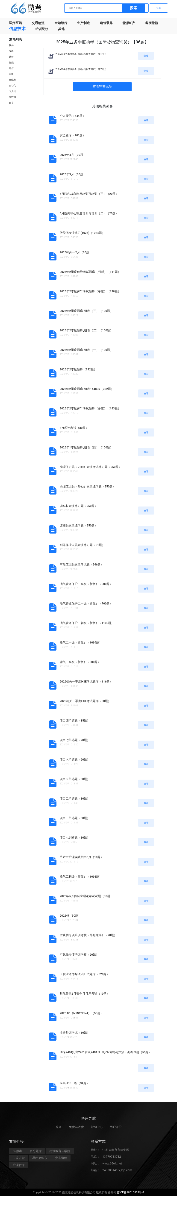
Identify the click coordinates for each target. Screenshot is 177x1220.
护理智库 (19, 1167)
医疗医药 (15, 23)
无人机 (12, 91)
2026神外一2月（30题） (76, 252)
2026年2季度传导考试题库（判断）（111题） (90, 272)
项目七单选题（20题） (75, 740)
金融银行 (60, 23)
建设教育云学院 (59, 1153)
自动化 (12, 85)
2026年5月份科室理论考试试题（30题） (86, 896)
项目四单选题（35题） (75, 720)
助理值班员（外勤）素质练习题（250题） (87, 486)
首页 (58, 1129)
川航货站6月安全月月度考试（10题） (84, 993)
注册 (139, 8)
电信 (11, 68)
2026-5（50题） (70, 915)
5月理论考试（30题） (74, 428)
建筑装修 (106, 23)
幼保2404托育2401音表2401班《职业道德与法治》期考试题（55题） (105, 1052)
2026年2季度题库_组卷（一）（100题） (86, 350)
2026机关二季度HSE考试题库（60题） (85, 701)
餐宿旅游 (151, 23)
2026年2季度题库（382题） (78, 369)
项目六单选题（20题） (75, 759)
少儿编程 (61, 1160)
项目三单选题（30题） (75, 818)
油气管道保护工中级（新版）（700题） (86, 603)
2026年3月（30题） (73, 174)
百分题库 (36, 1153)
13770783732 (111, 1159)
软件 (11, 45)
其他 (61, 29)
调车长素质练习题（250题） (78, 506)
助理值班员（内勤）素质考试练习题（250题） (90, 467)
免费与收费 (76, 1129)
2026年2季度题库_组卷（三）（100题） (86, 311)
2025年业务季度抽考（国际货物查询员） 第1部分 (81, 54)
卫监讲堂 (19, 1160)
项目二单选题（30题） (75, 798)
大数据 (12, 97)
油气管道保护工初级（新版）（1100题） (87, 623)
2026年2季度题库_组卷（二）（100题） (86, 330)
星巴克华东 (39, 1160)
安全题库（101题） (73, 135)
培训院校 (41, 29)
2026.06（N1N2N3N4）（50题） (81, 1013)
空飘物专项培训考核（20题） (79, 954)
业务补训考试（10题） (75, 1032)
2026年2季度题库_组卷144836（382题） (87, 389)
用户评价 (116, 1129)
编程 (11, 51)
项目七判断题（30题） (75, 837)
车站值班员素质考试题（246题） (81, 564)
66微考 (17, 1153)
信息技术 (17, 28)
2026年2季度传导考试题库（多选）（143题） (90, 408)
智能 (11, 62)
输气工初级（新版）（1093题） (81, 876)
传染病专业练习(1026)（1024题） (82, 233)
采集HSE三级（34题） (74, 1083)
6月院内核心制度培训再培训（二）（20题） (89, 213)
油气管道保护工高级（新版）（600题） (86, 584)
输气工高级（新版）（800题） (80, 662)
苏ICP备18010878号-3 (130, 1194)
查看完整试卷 (102, 86)
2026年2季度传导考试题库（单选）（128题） (90, 291)
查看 (146, 55)
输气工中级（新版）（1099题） (81, 642)
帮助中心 (97, 1129)
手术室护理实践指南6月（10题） (81, 857)
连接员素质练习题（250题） (78, 525)
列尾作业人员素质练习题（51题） (82, 545)
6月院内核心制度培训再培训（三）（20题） (89, 194)
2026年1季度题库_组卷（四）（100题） (86, 447)
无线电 (12, 79)
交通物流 (38, 23)
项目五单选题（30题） (75, 779)
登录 (158, 8)
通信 (11, 57)
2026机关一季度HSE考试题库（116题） (86, 681)
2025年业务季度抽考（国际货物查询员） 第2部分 (81, 69)
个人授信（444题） (73, 116)
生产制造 (83, 23)
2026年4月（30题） (73, 155)
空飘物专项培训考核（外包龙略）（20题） (88, 935)
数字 (11, 102)
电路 (11, 74)
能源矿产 (128, 23)
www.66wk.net (112, 1165)
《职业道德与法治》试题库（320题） (84, 974)
